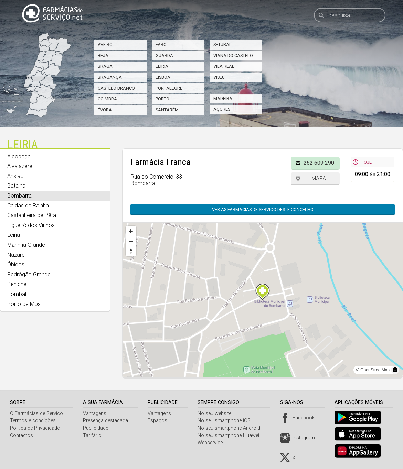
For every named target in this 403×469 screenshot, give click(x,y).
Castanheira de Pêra (31, 215)
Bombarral (20, 195)
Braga (105, 66)
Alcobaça (19, 156)
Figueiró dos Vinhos (31, 225)
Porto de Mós (24, 304)
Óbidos (15, 264)
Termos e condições (33, 421)
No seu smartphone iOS (226, 421)
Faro (161, 44)
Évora (105, 110)
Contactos (21, 435)
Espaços (159, 421)
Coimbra (107, 99)
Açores (221, 109)
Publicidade (96, 428)
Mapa (318, 178)
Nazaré (16, 255)
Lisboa (163, 77)
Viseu (219, 77)
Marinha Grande (26, 245)
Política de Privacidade (35, 428)
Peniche (16, 284)
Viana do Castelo (233, 55)
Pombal (16, 294)
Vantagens (95, 413)
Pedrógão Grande (29, 274)
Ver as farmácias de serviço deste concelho (263, 209)
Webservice (212, 443)
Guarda (164, 55)
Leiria (162, 66)
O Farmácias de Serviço (36, 413)
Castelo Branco (116, 88)
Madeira (222, 98)
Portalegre (169, 88)
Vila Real (223, 66)
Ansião (15, 176)
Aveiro (105, 44)
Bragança (110, 77)
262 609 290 (319, 163)
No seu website (217, 413)
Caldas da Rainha (28, 205)
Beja (103, 55)
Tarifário (93, 435)
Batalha (16, 185)
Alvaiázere (19, 166)
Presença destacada (106, 421)
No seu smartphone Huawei (231, 435)
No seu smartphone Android (231, 428)
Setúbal (222, 44)
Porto (162, 99)
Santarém (167, 110)
